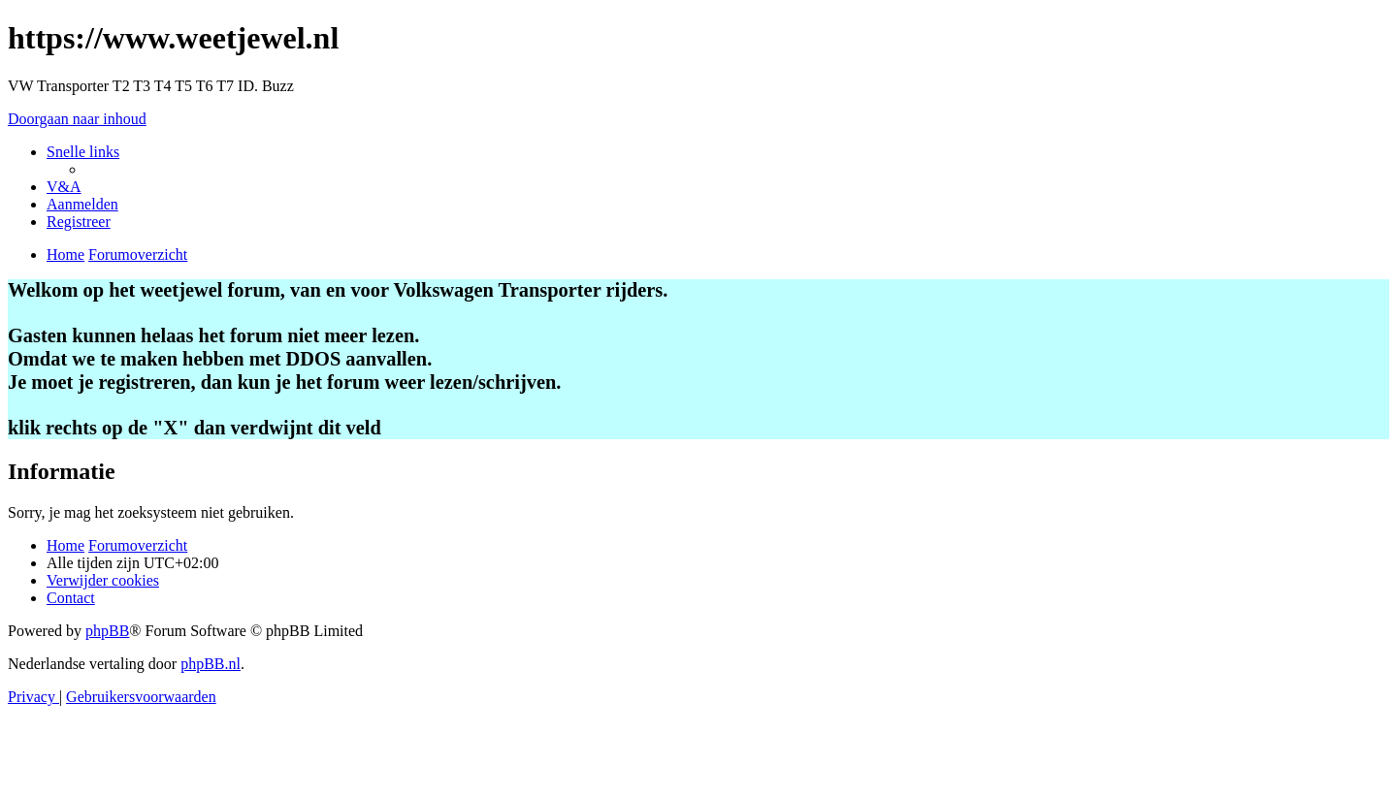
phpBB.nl (210, 663)
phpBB (107, 630)
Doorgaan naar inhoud (77, 119)
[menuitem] (64, 186)
